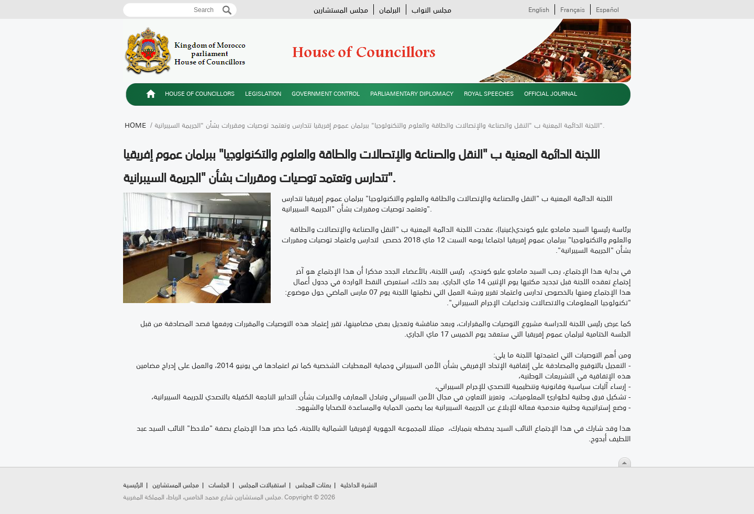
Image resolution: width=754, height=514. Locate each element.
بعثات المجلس (313, 484)
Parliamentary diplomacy (411, 93)
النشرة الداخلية (358, 484)
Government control (326, 93)
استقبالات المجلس (262, 484)
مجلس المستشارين (341, 9)
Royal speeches (489, 93)
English (538, 9)
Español (607, 9)
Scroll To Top (624, 462)
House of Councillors (200, 93)
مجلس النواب (431, 9)
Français (572, 9)
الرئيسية (151, 95)
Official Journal (550, 93)
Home (135, 124)
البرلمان (390, 9)
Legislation (263, 93)
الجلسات (218, 484)
